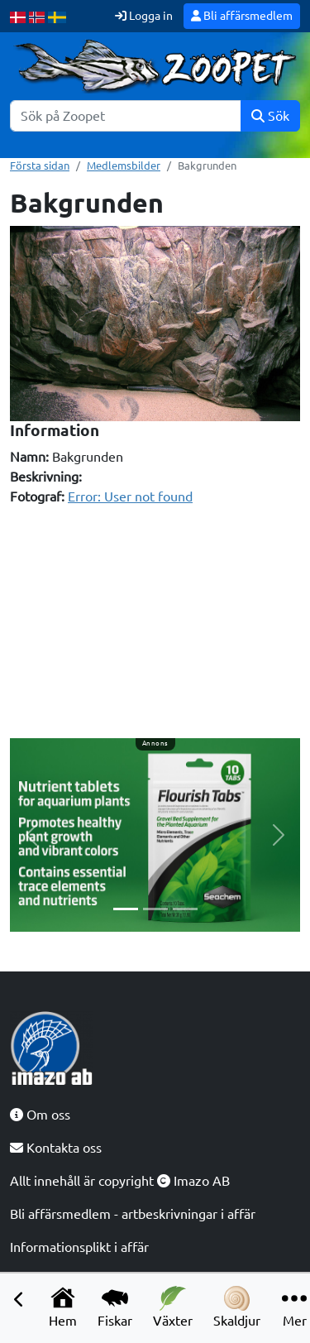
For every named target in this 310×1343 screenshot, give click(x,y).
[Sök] (125, 116)
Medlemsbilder (123, 165)
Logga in (144, 15)
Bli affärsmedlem (242, 15)
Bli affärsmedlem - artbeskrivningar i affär (132, 1213)
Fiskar (115, 1307)
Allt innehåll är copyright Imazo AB (120, 1180)
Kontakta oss (56, 1147)
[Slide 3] (185, 909)
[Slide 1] (125, 909)
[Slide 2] (155, 909)
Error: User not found (130, 496)
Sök (270, 115)
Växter (173, 1307)
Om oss (40, 1114)
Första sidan (39, 165)
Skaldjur (236, 1307)
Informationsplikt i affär (79, 1247)
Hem (63, 1307)
